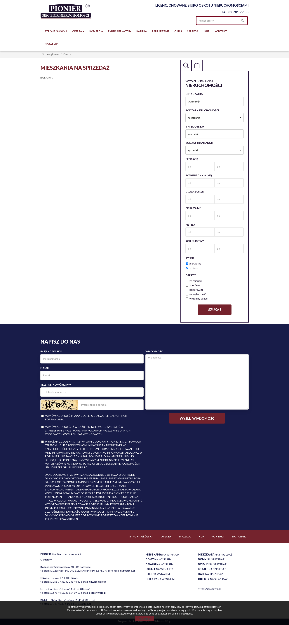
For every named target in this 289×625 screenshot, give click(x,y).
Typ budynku (194, 126)
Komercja (96, 31)
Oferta (166, 536)
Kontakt (221, 31)
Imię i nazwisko (51, 351)
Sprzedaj (193, 31)
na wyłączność (196, 294)
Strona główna (56, 31)
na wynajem (162, 554)
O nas (178, 31)
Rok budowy (194, 241)
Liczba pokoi (194, 191)
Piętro (190, 224)
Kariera (141, 31)
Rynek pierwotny (119, 31)
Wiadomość (154, 351)
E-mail (44, 368)
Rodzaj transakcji (199, 142)
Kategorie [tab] (197, 65)
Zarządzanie (160, 31)
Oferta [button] (78, 31)
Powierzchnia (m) (198, 175)
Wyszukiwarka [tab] (185, 65)
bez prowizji (194, 289)
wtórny (192, 267)
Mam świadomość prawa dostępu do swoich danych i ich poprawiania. (84, 417)
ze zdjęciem (194, 280)
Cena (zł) (191, 159)
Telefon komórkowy (56, 384)
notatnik (51, 44)
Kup (206, 31)
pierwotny (193, 263)
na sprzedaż (215, 554)
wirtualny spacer (197, 298)
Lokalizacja (194, 93)
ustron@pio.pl (97, 592)
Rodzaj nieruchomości (202, 110)
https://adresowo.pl (209, 588)
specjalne (193, 285)
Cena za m (193, 208)
